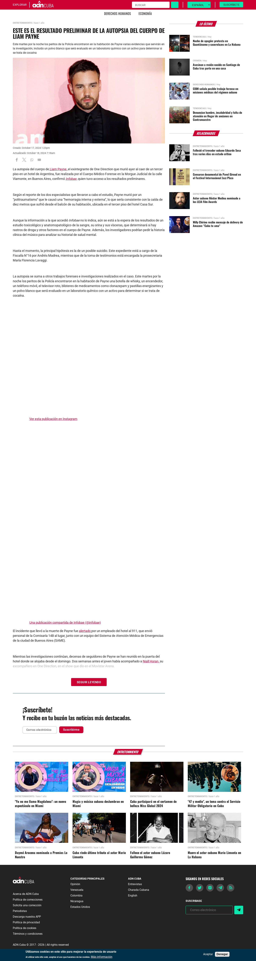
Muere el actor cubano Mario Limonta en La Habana (214, 855)
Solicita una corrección (27, 905)
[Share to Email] (39, 159)
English (132, 895)
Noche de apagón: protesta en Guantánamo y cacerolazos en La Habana (217, 42)
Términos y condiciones (27, 933)
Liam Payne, (58, 169)
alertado (85, 631)
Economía (145, 13)
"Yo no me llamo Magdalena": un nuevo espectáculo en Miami (40, 803)
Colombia (76, 895)
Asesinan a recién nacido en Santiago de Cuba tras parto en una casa (216, 66)
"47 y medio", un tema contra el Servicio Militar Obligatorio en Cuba (214, 803)
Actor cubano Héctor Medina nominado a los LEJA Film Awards (216, 200)
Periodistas (20, 911)
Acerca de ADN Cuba (26, 894)
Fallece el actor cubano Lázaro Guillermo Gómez (150, 855)
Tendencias (199, 37)
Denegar (222, 954)
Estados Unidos (80, 907)
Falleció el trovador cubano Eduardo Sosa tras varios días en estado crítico (217, 152)
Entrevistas (135, 884)
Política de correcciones (27, 899)
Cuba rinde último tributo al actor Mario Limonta (99, 855)
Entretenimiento (22, 23)
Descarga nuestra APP (27, 916)
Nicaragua (76, 901)
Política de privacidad (26, 922)
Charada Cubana (138, 890)
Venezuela (76, 890)
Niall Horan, (151, 661)
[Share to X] (24, 159)
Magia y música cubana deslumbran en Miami (98, 803)
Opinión (75, 884)
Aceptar (208, 954)
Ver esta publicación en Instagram (53, 419)
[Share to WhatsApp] (32, 159)
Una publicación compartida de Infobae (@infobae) (65, 622)
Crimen (197, 60)
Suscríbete (231, 4)
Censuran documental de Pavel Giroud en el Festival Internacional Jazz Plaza (217, 176)
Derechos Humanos (117, 13)
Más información (101, 957)
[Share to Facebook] (17, 159)
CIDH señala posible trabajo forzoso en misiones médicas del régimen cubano (215, 90)
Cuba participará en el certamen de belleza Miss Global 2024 (153, 803)
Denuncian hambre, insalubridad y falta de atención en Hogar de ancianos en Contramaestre (217, 116)
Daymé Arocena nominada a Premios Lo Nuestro (41, 855)
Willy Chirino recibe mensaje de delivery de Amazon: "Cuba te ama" (218, 223)
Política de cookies (24, 928)
